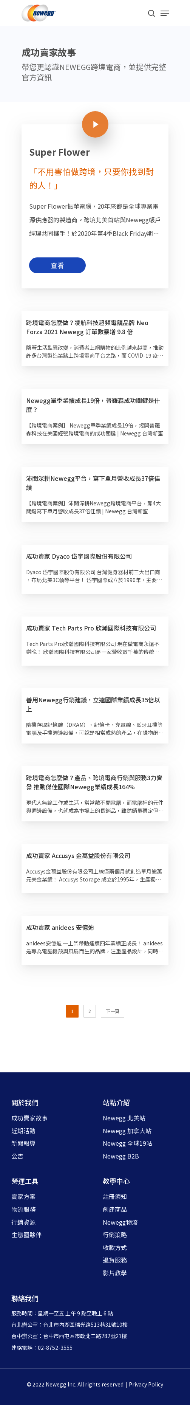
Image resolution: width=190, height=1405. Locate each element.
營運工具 (25, 1181)
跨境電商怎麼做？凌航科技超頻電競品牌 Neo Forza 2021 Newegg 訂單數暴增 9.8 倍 (87, 327)
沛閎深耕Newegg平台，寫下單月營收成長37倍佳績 (93, 483)
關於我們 (25, 1102)
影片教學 (115, 1272)
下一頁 (112, 1011)
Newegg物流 (120, 1222)
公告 (17, 1155)
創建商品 (115, 1209)
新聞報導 (23, 1143)
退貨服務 (115, 1259)
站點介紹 (116, 1102)
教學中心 (116, 1181)
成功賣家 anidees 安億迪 (60, 927)
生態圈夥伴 (26, 1234)
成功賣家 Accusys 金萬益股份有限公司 (78, 855)
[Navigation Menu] (165, 13)
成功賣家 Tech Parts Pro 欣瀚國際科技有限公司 (91, 627)
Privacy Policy (146, 1384)
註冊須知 (115, 1196)
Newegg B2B (121, 1155)
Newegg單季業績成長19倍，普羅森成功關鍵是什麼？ (93, 405)
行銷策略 (115, 1234)
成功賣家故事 (29, 1117)
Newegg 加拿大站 (127, 1130)
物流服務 (23, 1209)
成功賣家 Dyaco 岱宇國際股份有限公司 (79, 556)
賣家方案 (23, 1196)
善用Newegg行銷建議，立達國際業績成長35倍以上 (93, 704)
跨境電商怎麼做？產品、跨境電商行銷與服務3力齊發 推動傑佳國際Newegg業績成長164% (94, 782)
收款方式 (115, 1247)
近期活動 (23, 1130)
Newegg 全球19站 (127, 1143)
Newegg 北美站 (124, 1117)
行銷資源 (23, 1222)
